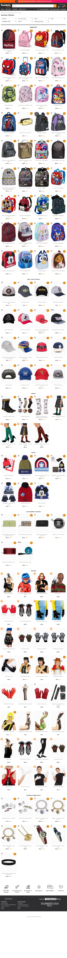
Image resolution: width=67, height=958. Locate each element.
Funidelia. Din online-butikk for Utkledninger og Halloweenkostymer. (5, 5)
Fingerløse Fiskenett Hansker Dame (25, 704)
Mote (16, 12)
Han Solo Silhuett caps (58, 357)
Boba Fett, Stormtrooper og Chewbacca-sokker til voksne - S (41, 417)
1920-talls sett (8, 759)
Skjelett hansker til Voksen (58, 649)
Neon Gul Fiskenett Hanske (8, 731)
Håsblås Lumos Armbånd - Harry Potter (58, 819)
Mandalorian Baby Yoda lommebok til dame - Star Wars (9, 535)
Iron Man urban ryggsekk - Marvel (41, 50)
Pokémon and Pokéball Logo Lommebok (41, 535)
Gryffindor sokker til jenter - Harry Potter (25, 445)
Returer (19, 907)
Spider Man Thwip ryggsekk (25, 188)
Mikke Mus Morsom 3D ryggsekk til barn (9, 216)
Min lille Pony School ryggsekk (42, 160)
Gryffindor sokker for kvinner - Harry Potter (42, 445)
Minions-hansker (58, 621)
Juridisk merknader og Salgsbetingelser (8, 905)
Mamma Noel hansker (8, 621)
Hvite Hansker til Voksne (25, 787)
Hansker (20, 21)
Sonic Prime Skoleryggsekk (58, 243)
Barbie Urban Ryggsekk (25, 50)
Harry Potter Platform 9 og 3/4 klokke (42, 847)
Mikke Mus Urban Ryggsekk (25, 215)
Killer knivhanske (58, 593)
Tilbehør (14, 9)
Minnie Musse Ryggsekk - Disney (58, 78)
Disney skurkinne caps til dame (58, 330)
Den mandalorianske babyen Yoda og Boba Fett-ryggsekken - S (8, 189)
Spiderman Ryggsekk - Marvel (58, 50)
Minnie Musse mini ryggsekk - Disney (25, 105)
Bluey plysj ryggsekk (42, 271)
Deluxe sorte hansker (9, 593)
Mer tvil (19, 909)
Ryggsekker (4, 18)
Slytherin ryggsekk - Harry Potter (58, 160)
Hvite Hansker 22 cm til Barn (41, 787)
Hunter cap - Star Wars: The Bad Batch (9, 303)
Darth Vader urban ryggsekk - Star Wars (8, 161)
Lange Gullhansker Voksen (25, 676)
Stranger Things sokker (25, 416)
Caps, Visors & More (22, 18)
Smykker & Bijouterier (39, 21)
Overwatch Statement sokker (8, 416)
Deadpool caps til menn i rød (41, 357)
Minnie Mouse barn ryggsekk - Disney (42, 106)
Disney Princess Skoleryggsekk (42, 243)
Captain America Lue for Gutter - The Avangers (42, 476)
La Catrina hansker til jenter (25, 621)
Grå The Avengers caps (58, 385)
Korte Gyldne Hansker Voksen (42, 676)
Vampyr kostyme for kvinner (41, 593)
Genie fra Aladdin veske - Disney (25, 562)
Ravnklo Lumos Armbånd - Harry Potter (41, 819)
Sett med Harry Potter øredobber (25, 818)
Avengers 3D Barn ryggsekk (58, 188)
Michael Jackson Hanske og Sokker (41, 759)
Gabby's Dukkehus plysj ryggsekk (58, 271)
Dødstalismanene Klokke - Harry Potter (58, 847)
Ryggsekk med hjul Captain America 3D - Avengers (25, 78)
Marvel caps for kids (25, 302)
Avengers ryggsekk (41, 188)
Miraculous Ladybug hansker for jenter (25, 594)
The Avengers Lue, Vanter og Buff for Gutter (58, 476)
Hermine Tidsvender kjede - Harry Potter (25, 847)
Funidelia (3, 12)
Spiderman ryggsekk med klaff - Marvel (9, 78)
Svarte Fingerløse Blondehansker (58, 731)
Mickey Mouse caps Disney (58, 302)
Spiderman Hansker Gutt (42, 704)
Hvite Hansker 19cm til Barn (58, 787)
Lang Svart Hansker (9, 676)
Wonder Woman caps (25, 385)
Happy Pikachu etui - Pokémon (25, 133)
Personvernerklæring (5, 906)
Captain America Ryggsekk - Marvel (42, 78)
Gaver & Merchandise (10, 12)
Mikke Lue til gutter (42, 503)
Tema (2, 9)
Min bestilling (20, 903)
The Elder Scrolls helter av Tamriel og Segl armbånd (9, 874)
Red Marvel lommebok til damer (9, 562)
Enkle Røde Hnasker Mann (9, 704)
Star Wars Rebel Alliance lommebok (25, 534)
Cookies (2, 907)
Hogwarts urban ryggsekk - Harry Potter (25, 161)
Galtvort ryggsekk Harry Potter (9, 243)
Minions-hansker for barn (42, 621)
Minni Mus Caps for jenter (25, 330)
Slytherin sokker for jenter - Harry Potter (58, 417)
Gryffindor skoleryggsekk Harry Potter (25, 244)
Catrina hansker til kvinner (25, 759)
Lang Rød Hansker (8, 787)
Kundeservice (8, 899)
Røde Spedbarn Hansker (58, 676)
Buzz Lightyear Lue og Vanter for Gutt (8, 504)
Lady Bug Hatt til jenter (25, 503)
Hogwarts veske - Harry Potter (58, 534)
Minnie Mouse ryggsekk (41, 133)
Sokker (36, 18)
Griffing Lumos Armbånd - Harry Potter (9, 847)
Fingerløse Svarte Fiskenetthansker (25, 731)
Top (38, 9)
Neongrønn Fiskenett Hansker (42, 731)
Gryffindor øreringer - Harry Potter (9, 818)
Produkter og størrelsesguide (23, 906)
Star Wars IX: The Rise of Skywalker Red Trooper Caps (41, 330)
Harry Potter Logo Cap (41, 302)
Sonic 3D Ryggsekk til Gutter (41, 215)
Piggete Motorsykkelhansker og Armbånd (58, 705)
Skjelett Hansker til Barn (41, 649)
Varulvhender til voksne (58, 759)
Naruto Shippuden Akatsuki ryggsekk (8, 51)
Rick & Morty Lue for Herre (25, 475)
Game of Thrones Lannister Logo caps (41, 386)
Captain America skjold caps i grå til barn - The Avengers (9, 358)
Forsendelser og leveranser (23, 905)
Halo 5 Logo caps (8, 385)
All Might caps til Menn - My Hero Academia (25, 358)
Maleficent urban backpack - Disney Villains (58, 134)
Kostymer (7, 9)
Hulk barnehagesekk (9, 105)
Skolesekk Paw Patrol (58, 105)
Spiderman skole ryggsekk (9, 133)
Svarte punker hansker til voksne (8, 649)
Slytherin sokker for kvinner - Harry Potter (9, 445)
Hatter (52, 18)
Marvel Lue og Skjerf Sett (9, 475)
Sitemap (2, 909)
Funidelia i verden (4, 903)
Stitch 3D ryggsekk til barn (25, 271)
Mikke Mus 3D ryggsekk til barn (9, 271)
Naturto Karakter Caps (8, 330)
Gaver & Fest (22, 9)
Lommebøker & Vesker (6, 21)
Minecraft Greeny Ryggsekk (58, 215)
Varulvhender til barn (25, 649)
